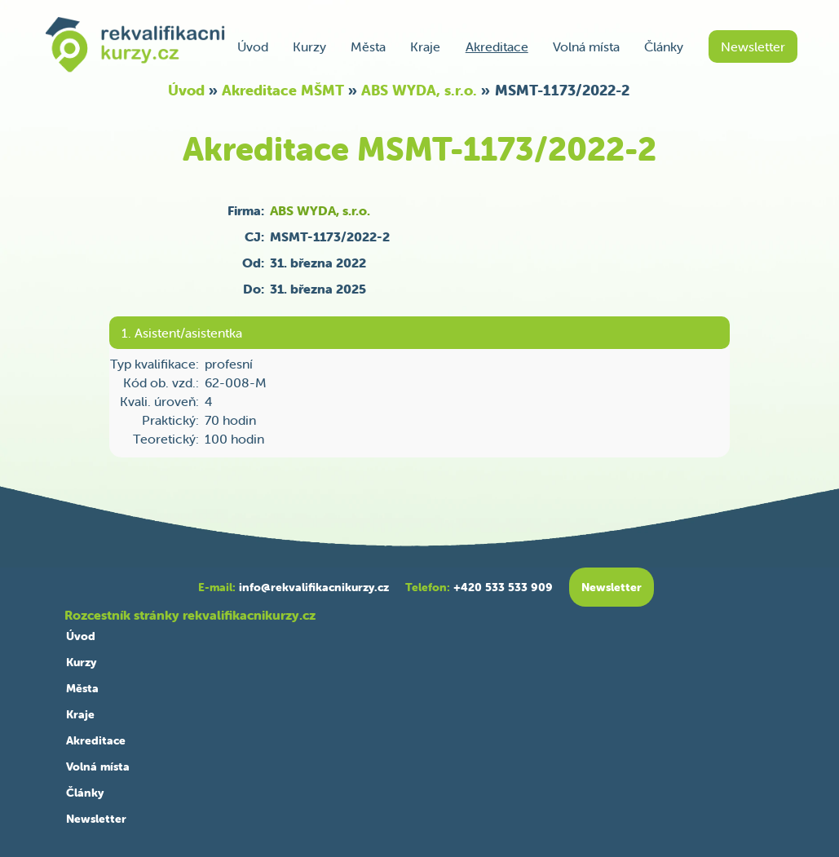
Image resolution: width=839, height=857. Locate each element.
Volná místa (586, 46)
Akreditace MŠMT (283, 90)
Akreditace (497, 46)
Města (368, 46)
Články (663, 46)
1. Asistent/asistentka (181, 333)
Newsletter (753, 46)
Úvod (252, 46)
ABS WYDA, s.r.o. (419, 90)
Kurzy (309, 46)
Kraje (425, 46)
